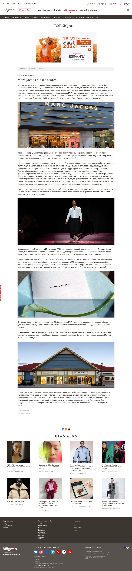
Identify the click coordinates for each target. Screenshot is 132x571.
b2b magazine (70, 10)
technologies (45, 17)
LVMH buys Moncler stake (16, 502)
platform (77, 521)
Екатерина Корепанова (84, 506)
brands (57, 10)
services (5, 527)
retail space (56, 17)
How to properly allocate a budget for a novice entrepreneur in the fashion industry (48, 504)
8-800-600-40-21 (11, 554)
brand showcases (8, 525)
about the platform (89, 10)
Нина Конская (19, 471)
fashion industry (17, 17)
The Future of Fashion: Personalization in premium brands (111, 467)
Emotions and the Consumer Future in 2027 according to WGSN (49, 467)
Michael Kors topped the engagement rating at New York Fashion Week (113, 503)
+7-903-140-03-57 (44, 565)
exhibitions (90, 17)
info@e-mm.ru (41, 557)
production (35, 17)
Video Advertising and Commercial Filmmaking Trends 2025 (18, 467)
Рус (127, 4)
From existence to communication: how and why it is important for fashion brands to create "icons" (81, 467)
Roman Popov (19, 504)
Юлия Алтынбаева (51, 510)
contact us (26, 10)
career (98, 17)
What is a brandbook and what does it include (81, 502)
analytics (6, 17)
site (75, 524)
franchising (80, 17)
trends (27, 17)
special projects (78, 527)
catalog (5, 524)
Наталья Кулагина (30, 75)
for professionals (45, 521)
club (75, 525)
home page (23, 68)
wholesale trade (68, 17)
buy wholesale (45, 10)
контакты (76, 530)
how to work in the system (81, 529)
